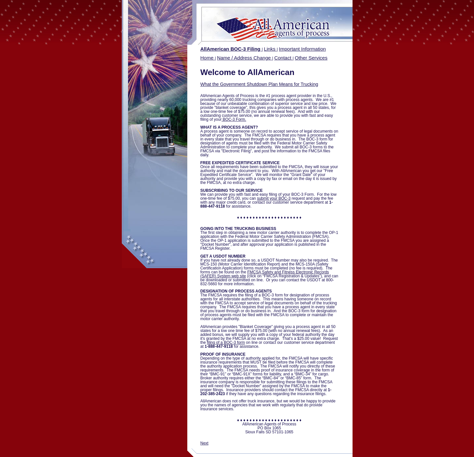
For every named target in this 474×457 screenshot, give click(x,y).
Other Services (311, 58)
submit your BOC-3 (274, 198)
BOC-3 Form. (234, 119)
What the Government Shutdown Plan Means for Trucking (259, 84)
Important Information (302, 49)
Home (207, 58)
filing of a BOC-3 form (226, 342)
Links (270, 49)
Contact (283, 58)
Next (204, 443)
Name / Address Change (244, 58)
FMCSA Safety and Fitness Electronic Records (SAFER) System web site (264, 274)
